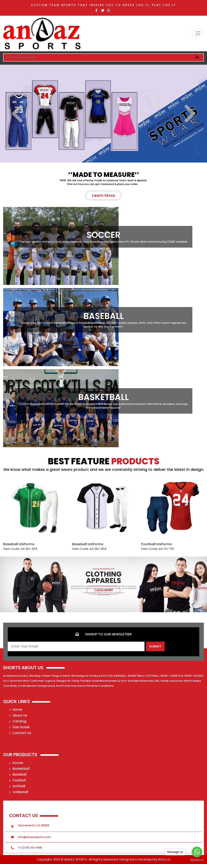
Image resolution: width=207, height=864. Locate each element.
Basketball (19, 768)
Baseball (18, 774)
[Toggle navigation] (198, 33)
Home (15, 709)
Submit (155, 646)
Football (17, 780)
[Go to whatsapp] (197, 852)
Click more (103, 590)
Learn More (103, 195)
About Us (18, 715)
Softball (17, 786)
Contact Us (20, 733)
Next (190, 113)
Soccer (16, 763)
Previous (17, 113)
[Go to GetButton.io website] (197, 860)
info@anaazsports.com (34, 837)
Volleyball (18, 792)
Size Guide (19, 727)
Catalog (17, 721)
